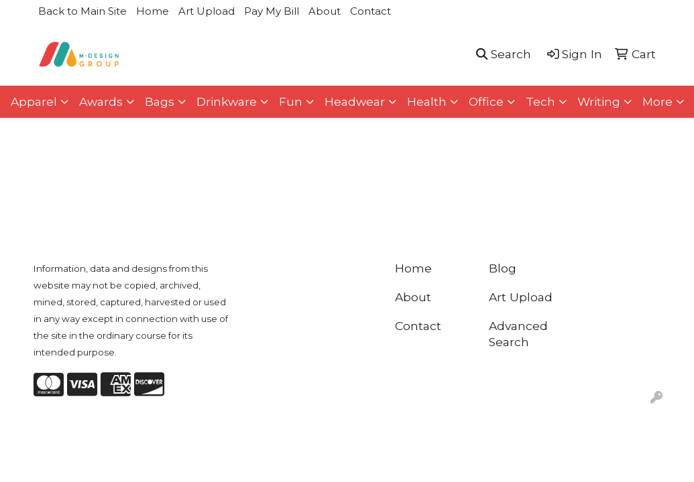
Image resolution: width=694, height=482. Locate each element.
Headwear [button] (355, 101)
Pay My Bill (271, 11)
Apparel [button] (34, 101)
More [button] (657, 101)
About (324, 11)
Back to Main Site (82, 11)
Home (152, 11)
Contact (370, 11)
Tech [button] (540, 101)
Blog (502, 268)
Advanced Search (518, 334)
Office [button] (486, 101)
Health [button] (427, 101)
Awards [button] (101, 101)
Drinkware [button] (226, 101)
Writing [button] (598, 101)
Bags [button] (159, 101)
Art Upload (206, 11)
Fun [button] (290, 101)
